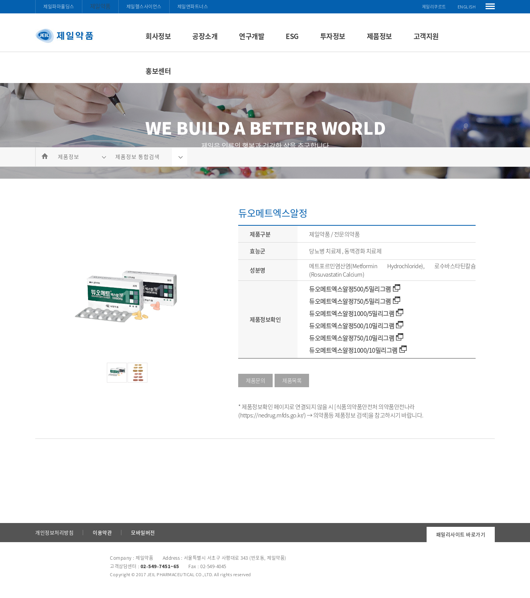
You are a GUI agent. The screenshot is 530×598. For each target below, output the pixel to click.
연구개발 (251, 36)
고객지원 (426, 36)
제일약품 (100, 6)
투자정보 (332, 36)
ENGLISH (467, 6)
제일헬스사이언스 (144, 6)
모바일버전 (143, 532)
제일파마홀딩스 (58, 6)
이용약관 (102, 532)
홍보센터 (158, 71)
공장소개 (205, 36)
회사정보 (158, 36)
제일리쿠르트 (434, 6)
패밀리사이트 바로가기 (461, 534)
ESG (292, 36)
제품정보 (379, 36)
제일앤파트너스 (192, 6)
